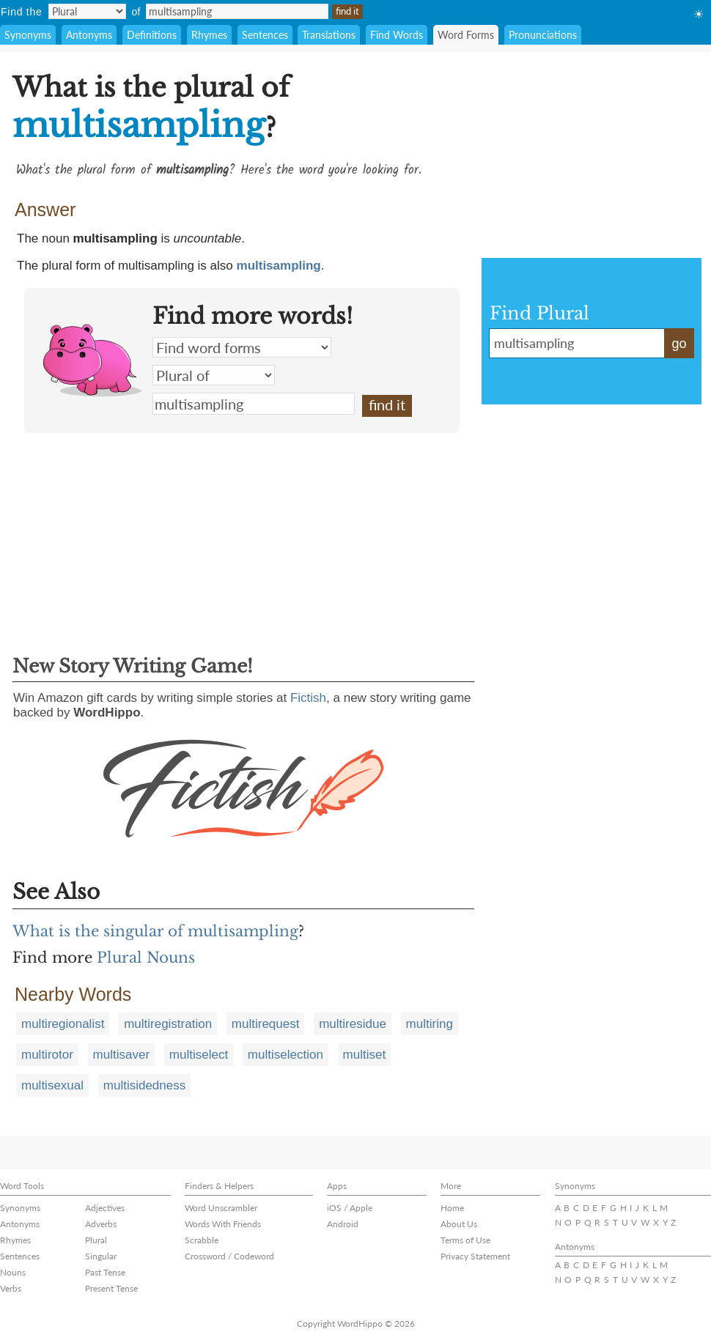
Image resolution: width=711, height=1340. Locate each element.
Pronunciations (543, 35)
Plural (96, 1239)
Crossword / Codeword (229, 1256)
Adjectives (105, 1207)
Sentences (265, 35)
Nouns (13, 1272)
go (678, 343)
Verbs (10, 1288)
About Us (459, 1223)
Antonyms (89, 35)
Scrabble (201, 1239)
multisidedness (144, 1085)
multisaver (121, 1055)
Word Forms (466, 35)
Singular (101, 1256)
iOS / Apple (349, 1207)
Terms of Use (465, 1239)
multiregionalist (62, 1024)
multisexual (52, 1085)
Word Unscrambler (221, 1207)
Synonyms (27, 35)
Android (342, 1223)
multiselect (198, 1055)
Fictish (308, 698)
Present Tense (111, 1288)
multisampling (279, 266)
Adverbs (101, 1223)
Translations (329, 35)
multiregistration (168, 1024)
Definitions (152, 35)
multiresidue (352, 1024)
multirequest (266, 1024)
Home (452, 1207)
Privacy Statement (475, 1256)
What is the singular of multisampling (155, 931)
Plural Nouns (146, 957)
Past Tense (105, 1272)
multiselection (285, 1055)
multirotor (47, 1055)
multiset (364, 1055)
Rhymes (209, 35)
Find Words (396, 35)
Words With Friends (223, 1223)
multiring (429, 1024)
